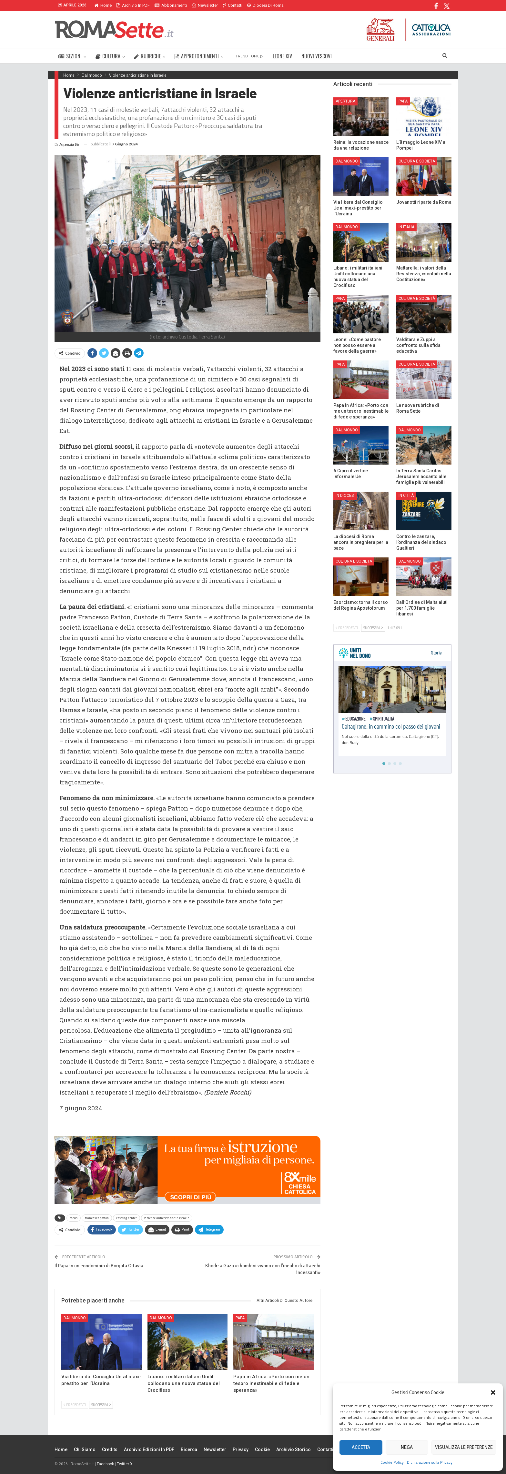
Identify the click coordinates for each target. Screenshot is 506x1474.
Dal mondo (75, 1318)
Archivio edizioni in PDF (149, 1449)
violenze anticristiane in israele (166, 1218)
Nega (407, 1447)
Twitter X (125, 1464)
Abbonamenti (171, 5)
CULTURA (108, 56)
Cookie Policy (392, 1462)
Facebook (105, 1464)
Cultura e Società (417, 161)
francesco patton (97, 1218)
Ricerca (189, 1449)
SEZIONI (70, 56)
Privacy (240, 1449)
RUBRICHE (147, 56)
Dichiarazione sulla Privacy (429, 1462)
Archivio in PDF (133, 5)
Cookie (262, 1449)
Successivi (101, 1404)
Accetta (361, 1447)
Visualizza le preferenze (464, 1447)
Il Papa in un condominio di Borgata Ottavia (99, 1266)
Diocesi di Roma (265, 5)
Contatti (232, 5)
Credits (109, 1449)
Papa (240, 1318)
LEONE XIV (282, 56)
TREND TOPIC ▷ (249, 56)
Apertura (345, 101)
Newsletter (205, 5)
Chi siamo (85, 1449)
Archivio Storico (293, 1449)
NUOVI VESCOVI (316, 56)
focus (73, 1218)
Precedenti (75, 1404)
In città (406, 495)
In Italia (406, 227)
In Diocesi (345, 495)
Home (103, 5)
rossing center (126, 1218)
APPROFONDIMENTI (197, 56)
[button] (493, 1392)
